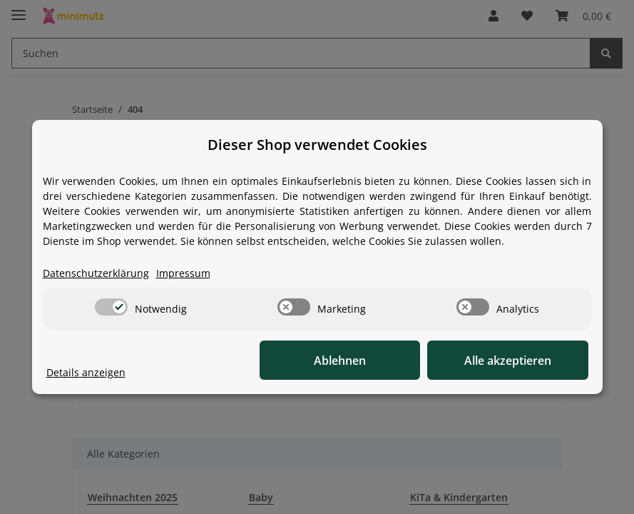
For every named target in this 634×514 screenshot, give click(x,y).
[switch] (111, 307)
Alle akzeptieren (517, 360)
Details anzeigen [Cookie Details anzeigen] (86, 373)
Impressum (183, 274)
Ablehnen (367, 360)
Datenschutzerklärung (96, 274)
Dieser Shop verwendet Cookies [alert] (317, 144)
